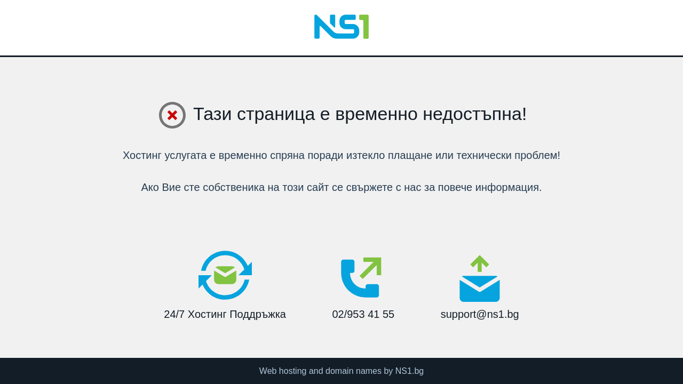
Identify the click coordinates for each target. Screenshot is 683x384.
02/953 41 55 (363, 284)
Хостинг (142, 155)
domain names (353, 370)
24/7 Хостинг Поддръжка (225, 284)
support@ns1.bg (480, 287)
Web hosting (283, 370)
